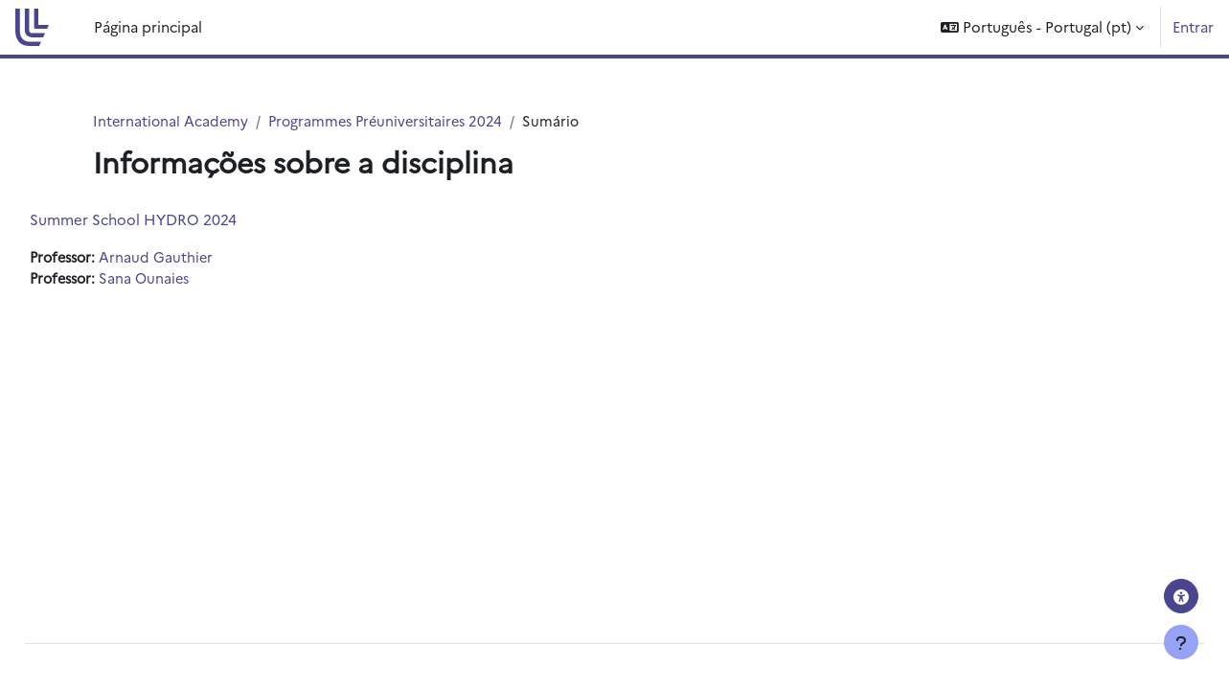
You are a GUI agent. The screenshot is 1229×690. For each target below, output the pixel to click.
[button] (1042, 27)
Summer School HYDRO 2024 (176, 220)
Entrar (1193, 26)
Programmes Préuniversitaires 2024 (392, 121)
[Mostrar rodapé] (1181, 642)
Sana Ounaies (194, 279)
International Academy (172, 121)
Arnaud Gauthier (205, 258)
